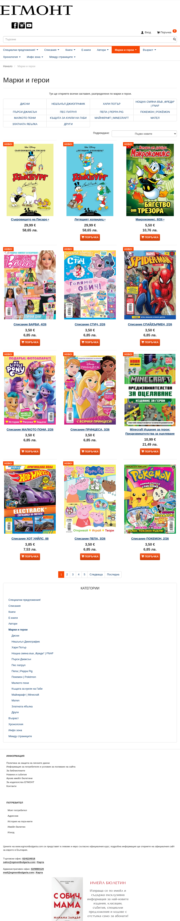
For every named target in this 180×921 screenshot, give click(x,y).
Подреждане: (101, 132)
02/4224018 (28, 848)
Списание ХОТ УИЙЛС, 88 (30, 526)
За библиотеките (15, 760)
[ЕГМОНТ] (36, 9)
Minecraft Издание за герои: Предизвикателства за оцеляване (150, 421)
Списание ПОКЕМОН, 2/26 (150, 526)
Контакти (11, 775)
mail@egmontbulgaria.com (18, 861)
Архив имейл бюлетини (19, 767)
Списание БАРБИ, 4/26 (30, 316)
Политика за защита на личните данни (28, 752)
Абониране (90, 916)
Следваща (96, 563)
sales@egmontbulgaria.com (19, 851)
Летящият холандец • (90, 214)
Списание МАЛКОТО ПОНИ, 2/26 (30, 417)
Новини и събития (16, 764)
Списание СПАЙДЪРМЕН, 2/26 (150, 316)
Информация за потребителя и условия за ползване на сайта (40, 756)
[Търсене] (174, 39)
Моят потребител (17, 799)
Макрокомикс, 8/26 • (150, 214)
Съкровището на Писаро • (30, 214)
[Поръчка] (167, 32)
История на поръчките (20, 810)
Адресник (13, 805)
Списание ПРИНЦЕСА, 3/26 (90, 417)
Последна (113, 563)
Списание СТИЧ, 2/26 (90, 316)
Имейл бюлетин (16, 816)
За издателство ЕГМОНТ (20, 771)
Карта (40, 851)
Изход (11, 822)
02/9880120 (37, 858)
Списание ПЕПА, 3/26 (90, 526)
